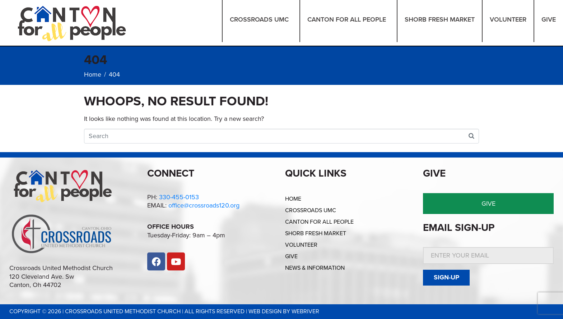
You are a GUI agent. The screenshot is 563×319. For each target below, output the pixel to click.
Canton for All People (319, 221)
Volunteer (301, 245)
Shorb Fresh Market (315, 233)
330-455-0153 (179, 197)
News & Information (315, 268)
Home (293, 198)
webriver (305, 311)
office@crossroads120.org (203, 205)
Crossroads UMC (310, 210)
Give (291, 256)
